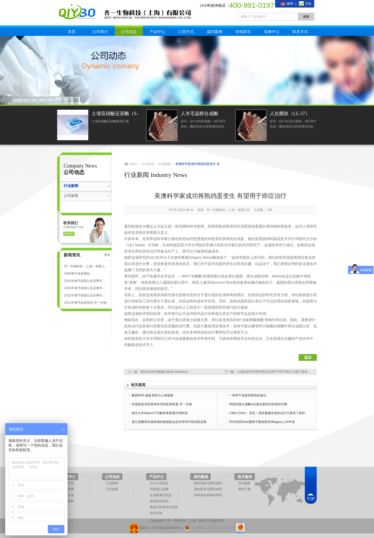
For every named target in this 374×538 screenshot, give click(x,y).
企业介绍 (68, 483)
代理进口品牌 (159, 489)
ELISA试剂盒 (159, 483)
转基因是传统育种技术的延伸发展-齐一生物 (162, 404)
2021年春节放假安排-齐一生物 (85, 302)
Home (133, 164)
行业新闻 (71, 186)
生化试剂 (156, 513)
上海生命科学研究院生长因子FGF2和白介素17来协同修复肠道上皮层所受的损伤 (292, 372)
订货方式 (186, 31)
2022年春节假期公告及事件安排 (86, 295)
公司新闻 (71, 196)
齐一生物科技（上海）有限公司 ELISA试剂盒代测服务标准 (86, 266)
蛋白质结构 (268, 226)
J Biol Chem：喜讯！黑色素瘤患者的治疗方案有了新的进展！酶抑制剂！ (267, 413)
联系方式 (300, 31)
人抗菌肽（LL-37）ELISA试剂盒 (290, 114)
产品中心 (157, 31)
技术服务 (245, 477)
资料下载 (244, 489)
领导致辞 (68, 501)
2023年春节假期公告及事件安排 (86, 288)
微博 (287, 3)
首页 (72, 31)
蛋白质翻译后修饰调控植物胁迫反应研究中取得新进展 (169, 422)
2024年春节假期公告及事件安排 (86, 281)
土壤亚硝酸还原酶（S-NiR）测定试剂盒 (115, 114)
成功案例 (214, 31)
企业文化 (68, 495)
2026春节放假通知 (77, 273)
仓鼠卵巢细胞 (253, 320)
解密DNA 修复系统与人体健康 (152, 395)
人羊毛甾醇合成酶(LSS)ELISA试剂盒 (200, 114)
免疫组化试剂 (159, 501)
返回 (307, 357)
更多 (107, 255)
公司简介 (100, 31)
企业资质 (68, 489)
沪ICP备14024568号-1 (167, 528)
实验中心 (271, 31)
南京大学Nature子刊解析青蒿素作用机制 (160, 413)
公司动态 (129, 31)
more (69, 234)
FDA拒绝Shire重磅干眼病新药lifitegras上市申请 (262, 422)
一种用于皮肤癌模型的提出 (247, 395)
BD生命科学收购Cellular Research (164, 372)
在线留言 (243, 31)
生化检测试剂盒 (161, 495)
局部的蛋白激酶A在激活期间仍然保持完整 (258, 404)
